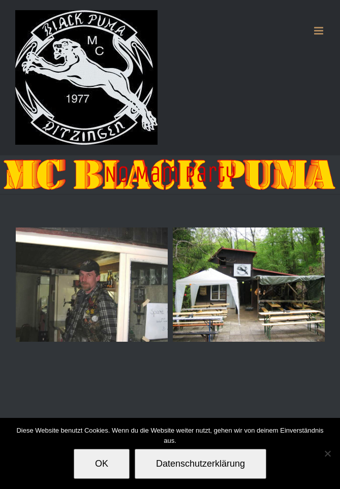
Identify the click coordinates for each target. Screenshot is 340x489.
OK (101, 464)
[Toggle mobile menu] (319, 30)
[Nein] (327, 453)
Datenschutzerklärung (200, 464)
